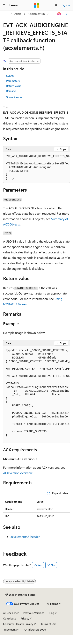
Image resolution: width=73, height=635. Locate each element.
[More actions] (66, 14)
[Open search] (56, 5)
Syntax (10, 76)
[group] (36, 167)
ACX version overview (18, 473)
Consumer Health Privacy (18, 624)
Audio (17, 14)
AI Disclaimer (11, 613)
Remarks (11, 91)
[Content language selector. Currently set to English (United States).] (21, 594)
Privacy (25, 618)
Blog (51, 613)
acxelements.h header (25, 537)
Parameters (13, 81)
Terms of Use (48, 624)
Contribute (9, 618)
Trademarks (10, 629)
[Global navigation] (4, 5)
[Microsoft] (36, 5)
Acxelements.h (36, 14)
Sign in (66, 5)
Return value (13, 86)
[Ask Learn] (59, 14)
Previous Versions (33, 613)
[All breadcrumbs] (6, 14)
